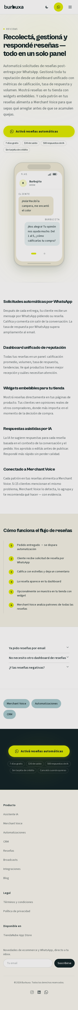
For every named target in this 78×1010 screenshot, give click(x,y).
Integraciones (12, 869)
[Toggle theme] (46, 7)
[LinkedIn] (39, 992)
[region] (39, 225)
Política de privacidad (16, 911)
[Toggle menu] (70, 7)
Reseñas (8, 851)
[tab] (33, 253)
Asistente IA (10, 814)
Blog (6, 878)
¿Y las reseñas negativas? (39, 667)
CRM (6, 842)
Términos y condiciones (18, 902)
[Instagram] (32, 992)
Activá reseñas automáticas (34, 131)
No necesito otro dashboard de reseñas (39, 657)
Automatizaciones (14, 833)
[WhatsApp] (46, 992)
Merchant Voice (12, 823)
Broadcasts (10, 860)
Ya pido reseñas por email (39, 648)
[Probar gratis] (58, 7)
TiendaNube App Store (17, 935)
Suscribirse (64, 963)
